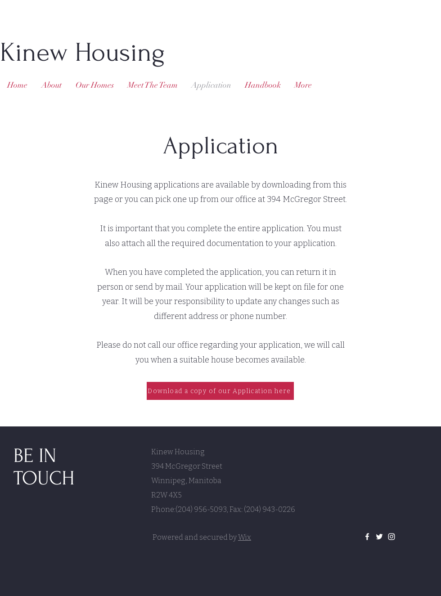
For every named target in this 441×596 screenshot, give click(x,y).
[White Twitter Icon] (379, 536)
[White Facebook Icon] (367, 536)
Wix (244, 537)
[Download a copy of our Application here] (220, 391)
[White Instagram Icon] (391, 536)
